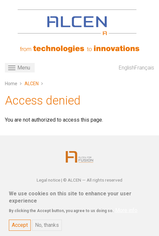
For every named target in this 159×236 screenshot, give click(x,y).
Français (144, 68)
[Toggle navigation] (20, 67)
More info (126, 214)
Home (11, 83)
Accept (20, 229)
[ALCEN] (77, 22)
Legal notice (49, 180)
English (126, 68)
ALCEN (32, 83)
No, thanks (47, 229)
